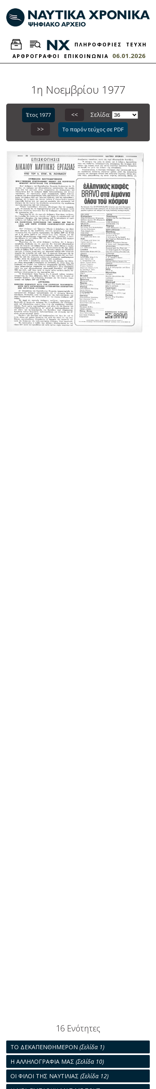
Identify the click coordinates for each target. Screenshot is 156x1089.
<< (74, 115)
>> (40, 129)
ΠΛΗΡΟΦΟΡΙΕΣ (98, 44)
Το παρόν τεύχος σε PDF (93, 129)
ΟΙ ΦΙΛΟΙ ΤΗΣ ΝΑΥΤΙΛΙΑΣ (59, 1076)
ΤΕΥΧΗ (136, 44)
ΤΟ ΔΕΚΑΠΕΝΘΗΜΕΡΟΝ (57, 1047)
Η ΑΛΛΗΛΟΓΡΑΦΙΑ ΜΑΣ (57, 1061)
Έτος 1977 (38, 115)
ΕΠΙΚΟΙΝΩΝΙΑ (86, 56)
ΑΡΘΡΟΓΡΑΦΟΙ (36, 56)
